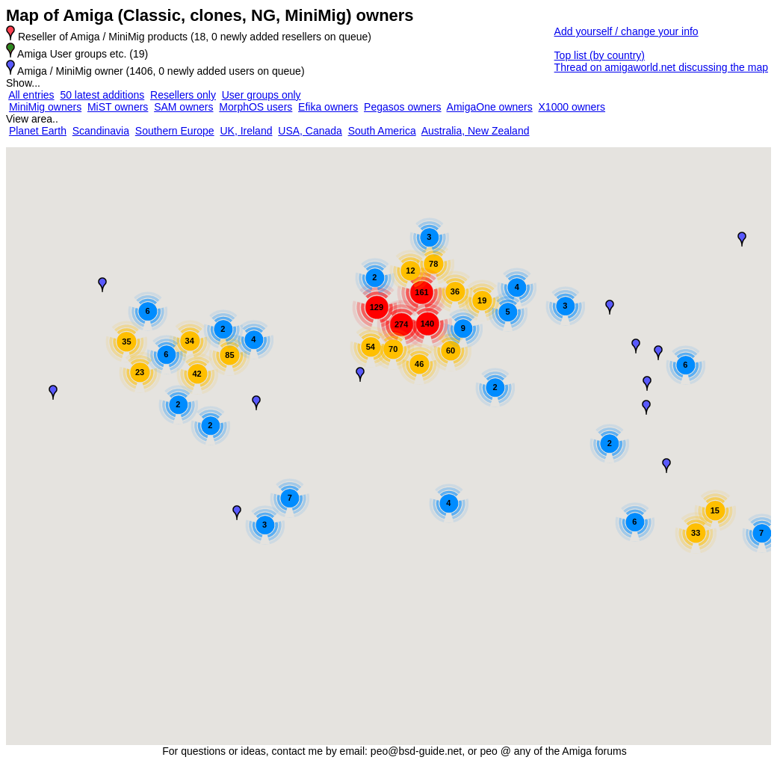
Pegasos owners (403, 107)
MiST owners (117, 107)
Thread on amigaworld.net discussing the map (661, 67)
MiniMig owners (45, 107)
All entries (31, 95)
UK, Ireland (246, 131)
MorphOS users (255, 107)
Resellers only (183, 95)
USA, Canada (310, 131)
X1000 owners (572, 107)
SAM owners (183, 107)
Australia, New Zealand (475, 131)
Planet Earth (37, 131)
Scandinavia (100, 131)
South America (382, 131)
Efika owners (328, 107)
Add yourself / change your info (626, 31)
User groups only (261, 95)
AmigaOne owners (490, 107)
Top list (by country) (599, 55)
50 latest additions (102, 95)
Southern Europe (174, 131)
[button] (102, 284)
